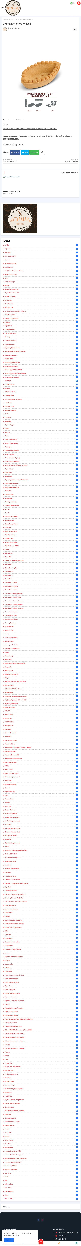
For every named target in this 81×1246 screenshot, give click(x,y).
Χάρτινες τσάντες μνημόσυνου (41, 1100)
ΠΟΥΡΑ (41, 847)
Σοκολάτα (41, 935)
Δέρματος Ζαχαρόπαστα (41, 348)
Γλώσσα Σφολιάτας (41, 341)
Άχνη (41, 278)
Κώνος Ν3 (41, 557)
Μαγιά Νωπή (41, 656)
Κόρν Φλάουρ (41, 469)
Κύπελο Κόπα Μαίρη (41, 542)
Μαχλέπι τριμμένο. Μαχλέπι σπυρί (41, 682)
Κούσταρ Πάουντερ (41, 502)
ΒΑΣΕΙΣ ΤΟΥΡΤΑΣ (41, 297)
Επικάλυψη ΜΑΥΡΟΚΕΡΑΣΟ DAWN (41, 373)
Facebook (16, 152)
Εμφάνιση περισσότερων (69, 173)
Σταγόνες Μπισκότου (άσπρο (41, 957)
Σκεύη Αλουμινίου (41, 905)
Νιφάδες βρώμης (41, 792)
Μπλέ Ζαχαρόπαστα (41, 762)
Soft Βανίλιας (41, 1184)
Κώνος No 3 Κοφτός (41, 612)
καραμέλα (41, 421)
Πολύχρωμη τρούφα (41, 836)
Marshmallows (41, 1147)
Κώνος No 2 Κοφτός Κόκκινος (41, 601)
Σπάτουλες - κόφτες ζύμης (41, 949)
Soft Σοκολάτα (41, 1191)
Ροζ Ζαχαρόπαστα (41, 876)
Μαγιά (41, 652)
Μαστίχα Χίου (41, 671)
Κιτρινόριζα (41, 447)
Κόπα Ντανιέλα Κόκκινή (41, 461)
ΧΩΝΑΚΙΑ (41, 1114)
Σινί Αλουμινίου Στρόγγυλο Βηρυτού (41, 902)
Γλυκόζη (41, 337)
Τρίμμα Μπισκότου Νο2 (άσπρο (41, 1034)
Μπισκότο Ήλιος (41, 744)
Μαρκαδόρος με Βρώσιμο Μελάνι (41, 663)
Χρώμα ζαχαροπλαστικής (41, 1103)
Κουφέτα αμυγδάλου (41, 517)
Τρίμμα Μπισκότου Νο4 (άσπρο (41, 1041)
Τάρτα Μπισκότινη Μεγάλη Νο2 (41, 975)
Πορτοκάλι (41, 839)
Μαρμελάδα (41, 667)
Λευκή (41, 634)
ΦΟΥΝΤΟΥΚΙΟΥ (41, 1070)
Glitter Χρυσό (41, 1140)
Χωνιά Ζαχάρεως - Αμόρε (41, 1122)
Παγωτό (41, 803)
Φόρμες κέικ (41, 1063)
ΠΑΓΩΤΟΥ (41, 806)
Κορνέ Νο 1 (41, 473)
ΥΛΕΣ (41, 1059)
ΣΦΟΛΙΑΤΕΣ (41, 971)
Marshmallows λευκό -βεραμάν (41, 1155)
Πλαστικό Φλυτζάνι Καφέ (41, 832)
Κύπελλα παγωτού (41, 535)
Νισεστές (41, 788)
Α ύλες (41, 245)
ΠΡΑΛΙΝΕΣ (41, 865)
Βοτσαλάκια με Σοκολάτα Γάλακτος (41, 311)
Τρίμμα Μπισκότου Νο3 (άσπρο (41, 1037)
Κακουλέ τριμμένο (41, 410)
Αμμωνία (41, 260)
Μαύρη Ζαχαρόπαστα (41, 674)
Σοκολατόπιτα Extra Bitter (41, 942)
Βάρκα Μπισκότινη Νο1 (12, 191)
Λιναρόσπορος (41, 641)
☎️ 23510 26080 (60, 1236)
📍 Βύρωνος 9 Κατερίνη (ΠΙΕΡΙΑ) (66, 1233)
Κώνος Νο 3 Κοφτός (41, 590)
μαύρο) (41, 678)
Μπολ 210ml (41, 770)
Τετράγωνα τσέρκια (41, 1023)
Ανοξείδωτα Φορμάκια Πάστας (41, 271)
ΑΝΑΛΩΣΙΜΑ (41, 267)
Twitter (26, 152)
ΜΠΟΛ (41, 766)
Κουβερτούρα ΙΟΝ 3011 (41, 484)
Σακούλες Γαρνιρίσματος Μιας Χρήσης (41, 883)
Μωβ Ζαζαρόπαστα (41, 784)
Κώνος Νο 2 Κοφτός (41, 583)
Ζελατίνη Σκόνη (41, 396)
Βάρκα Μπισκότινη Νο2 (41, 293)
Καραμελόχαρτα (41, 425)
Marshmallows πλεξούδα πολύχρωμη (41, 1158)
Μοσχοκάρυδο (41, 726)
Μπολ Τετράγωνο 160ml (41, 777)
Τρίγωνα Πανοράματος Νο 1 (41, 1026)
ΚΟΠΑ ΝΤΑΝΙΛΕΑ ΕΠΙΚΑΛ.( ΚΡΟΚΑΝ (41, 465)
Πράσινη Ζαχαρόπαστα (41, 869)
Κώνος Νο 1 (41, 564)
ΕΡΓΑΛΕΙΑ (41, 381)
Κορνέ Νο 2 (41, 476)
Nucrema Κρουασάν (41, 1166)
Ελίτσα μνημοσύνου (41, 355)
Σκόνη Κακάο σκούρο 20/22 (41, 920)
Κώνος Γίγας (41, 553)
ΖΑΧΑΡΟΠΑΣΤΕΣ (41, 385)
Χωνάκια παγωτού (41, 1118)
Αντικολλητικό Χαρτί (41, 274)
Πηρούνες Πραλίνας (41, 814)
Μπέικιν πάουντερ (41, 733)
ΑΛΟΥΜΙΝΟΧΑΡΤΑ (41, 256)
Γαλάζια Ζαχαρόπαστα (41, 318)
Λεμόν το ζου (41, 630)
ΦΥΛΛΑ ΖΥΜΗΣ (41, 1081)
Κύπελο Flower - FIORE (41, 546)
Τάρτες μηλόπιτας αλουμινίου (41, 1008)
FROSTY (41, 1136)
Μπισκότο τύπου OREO (41, 755)
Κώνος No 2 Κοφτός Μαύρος (41, 605)
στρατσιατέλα (41, 964)
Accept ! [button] (9, 1240)
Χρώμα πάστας (41, 1107)
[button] (79, 3)
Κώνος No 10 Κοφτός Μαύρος (41, 594)
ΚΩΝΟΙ (41, 550)
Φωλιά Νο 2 (41, 1096)
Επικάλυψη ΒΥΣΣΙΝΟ (41, 366)
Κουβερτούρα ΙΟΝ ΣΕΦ (41, 487)
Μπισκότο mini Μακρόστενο (41, 759)
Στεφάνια (41, 960)
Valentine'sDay (41, 1199)
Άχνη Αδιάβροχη (41, 282)
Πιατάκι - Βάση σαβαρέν (41, 817)
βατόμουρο (41, 300)
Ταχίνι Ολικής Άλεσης (41, 1012)
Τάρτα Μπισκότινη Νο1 (41, 979)
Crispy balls (41, 1133)
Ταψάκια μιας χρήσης (41, 1015)
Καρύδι (41, 429)
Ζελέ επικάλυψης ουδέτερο (41, 399)
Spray (41, 1195)
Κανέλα (41, 414)
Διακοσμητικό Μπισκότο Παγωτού (41, 352)
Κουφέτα (41, 513)
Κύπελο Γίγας (41, 539)
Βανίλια (41, 285)
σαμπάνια (41, 887)
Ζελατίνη (41, 388)
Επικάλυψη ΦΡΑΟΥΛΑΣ (41, 377)
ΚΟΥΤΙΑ (41, 509)
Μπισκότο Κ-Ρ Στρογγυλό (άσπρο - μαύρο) (41, 748)
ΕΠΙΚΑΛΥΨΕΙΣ (41, 359)
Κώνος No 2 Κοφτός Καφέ (41, 597)
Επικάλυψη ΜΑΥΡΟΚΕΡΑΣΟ (41, 370)
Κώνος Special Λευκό (41, 619)
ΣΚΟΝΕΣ (41, 916)
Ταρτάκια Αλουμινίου (41, 997)
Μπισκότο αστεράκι (41, 740)
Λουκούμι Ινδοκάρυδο (41, 645)
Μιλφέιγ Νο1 (41, 718)
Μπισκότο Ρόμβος (41, 751)
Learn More (15, 1235)
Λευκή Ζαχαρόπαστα (41, 638)
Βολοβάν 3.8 (41, 304)
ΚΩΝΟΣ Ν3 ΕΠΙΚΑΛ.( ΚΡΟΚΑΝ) (41, 561)
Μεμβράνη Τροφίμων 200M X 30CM (41, 696)
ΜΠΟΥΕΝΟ (41, 781)
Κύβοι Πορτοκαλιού (41, 531)
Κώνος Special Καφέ (41, 616)
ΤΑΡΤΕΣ (15, 20)
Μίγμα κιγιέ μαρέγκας (41, 704)
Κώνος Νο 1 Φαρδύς (41, 568)
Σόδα (41, 931)
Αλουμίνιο (41, 253)
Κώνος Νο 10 (41, 572)
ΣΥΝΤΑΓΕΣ (41, 968)
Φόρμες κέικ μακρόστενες (41, 1067)
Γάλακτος (41, 322)
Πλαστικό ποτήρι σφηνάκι (41, 828)
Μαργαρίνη (41, 660)
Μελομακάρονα (41, 685)
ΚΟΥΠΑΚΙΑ (41, 491)
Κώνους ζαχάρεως (41, 623)
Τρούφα (41, 1045)
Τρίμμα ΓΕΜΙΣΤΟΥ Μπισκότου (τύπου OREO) (41, 1030)
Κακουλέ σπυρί (41, 407)
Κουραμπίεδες (41, 495)
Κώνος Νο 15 (41, 575)
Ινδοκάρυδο (41, 403)
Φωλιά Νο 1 (41, 1092)
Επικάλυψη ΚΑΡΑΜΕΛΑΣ (41, 362)
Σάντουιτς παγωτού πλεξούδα (41, 898)
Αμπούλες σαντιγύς (41, 263)
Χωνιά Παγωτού (41, 1125)
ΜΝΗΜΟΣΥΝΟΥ (41, 722)
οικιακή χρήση (41, 799)
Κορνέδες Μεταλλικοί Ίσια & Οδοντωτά (41, 480)
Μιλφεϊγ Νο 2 (41, 715)
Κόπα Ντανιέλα (41, 454)
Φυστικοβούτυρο (41, 1085)
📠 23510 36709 (60, 1239)
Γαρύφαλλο (41, 326)
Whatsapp (35, 152)
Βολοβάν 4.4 (41, 307)
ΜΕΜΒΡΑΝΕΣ (41, 693)
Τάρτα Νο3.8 (41, 986)
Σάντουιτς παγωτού (41, 891)
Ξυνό (41, 795)
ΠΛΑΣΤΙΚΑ (41, 825)
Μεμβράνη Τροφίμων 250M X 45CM (41, 700)
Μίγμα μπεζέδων (41, 707)
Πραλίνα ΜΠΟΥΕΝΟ (41, 854)
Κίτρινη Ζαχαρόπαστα (41, 443)
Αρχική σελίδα (7, 20)
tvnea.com (6, 1207)
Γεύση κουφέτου (41, 329)
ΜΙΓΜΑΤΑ (41, 711)
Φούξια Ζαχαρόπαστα (41, 1074)
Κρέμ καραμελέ (41, 520)
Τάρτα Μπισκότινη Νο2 (41, 982)
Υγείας (41, 1056)
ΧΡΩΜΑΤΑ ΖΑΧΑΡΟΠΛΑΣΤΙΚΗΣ (41, 1111)
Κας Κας (41, 432)
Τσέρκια (41, 1052)
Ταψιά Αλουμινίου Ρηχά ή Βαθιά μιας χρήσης (41, 1019)
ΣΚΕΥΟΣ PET (41, 913)
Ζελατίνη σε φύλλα (41, 392)
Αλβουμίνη (41, 249)
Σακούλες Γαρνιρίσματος (41, 880)
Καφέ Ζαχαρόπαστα (41, 440)
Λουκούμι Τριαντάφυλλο (41, 649)
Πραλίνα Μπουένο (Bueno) (41, 858)
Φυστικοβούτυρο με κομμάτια (41, 1089)
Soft (41, 1180)
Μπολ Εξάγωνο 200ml (41, 773)
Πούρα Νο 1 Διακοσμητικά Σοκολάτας (41, 850)
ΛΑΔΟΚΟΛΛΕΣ (41, 627)
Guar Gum (41, 1144)
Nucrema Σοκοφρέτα (41, 1169)
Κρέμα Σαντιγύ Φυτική (41, 524)
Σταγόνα (41, 953)
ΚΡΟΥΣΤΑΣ (41, 528)
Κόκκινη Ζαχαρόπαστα (41, 451)
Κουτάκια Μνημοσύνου (41, 506)
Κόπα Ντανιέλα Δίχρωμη (41, 458)
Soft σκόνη (41, 1188)
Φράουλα (41, 1078)
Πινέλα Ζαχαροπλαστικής (41, 821)
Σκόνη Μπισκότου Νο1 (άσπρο (41, 924)
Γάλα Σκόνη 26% (41, 315)
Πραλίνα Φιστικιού (41, 861)
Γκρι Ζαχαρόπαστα (41, 333)
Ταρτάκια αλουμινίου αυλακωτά (41, 1001)
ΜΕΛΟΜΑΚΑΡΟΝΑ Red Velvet (41, 689)
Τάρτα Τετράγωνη (41, 990)
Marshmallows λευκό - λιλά (41, 1151)
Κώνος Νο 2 (41, 579)
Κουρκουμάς (41, 498)
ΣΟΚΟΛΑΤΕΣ (41, 938)
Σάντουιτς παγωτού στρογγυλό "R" (41, 894)
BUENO (41, 1129)
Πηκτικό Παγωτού (41, 810)
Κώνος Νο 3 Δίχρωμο (41, 586)
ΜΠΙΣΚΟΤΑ (41, 737)
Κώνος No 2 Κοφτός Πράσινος (41, 608)
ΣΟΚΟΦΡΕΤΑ (41, 946)
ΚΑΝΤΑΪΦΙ (41, 417)
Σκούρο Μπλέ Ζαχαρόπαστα (41, 927)
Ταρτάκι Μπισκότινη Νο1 (41, 993)
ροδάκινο (41, 872)
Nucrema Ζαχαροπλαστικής (41, 1162)
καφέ (41, 436)
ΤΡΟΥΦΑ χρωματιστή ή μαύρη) (41, 1048)
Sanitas (41, 1177)
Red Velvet (41, 1173)
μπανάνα (41, 729)
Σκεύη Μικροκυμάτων (41, 909)
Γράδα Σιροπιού (41, 344)
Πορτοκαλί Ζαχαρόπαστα (41, 843)
